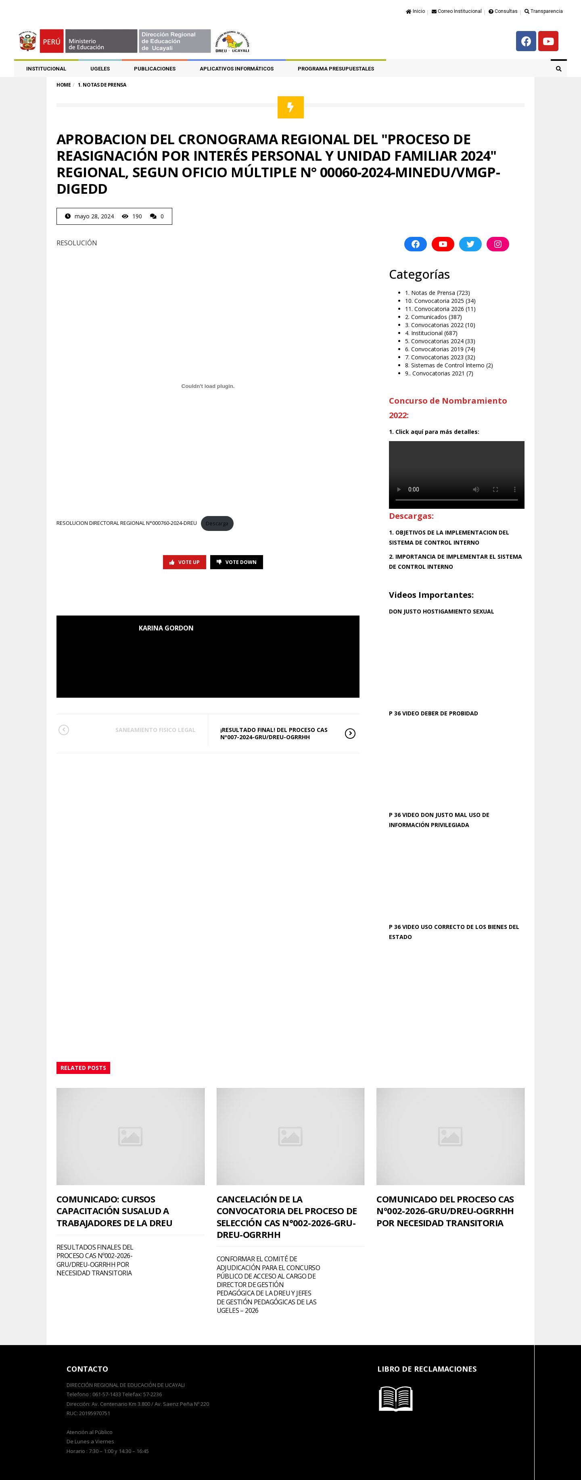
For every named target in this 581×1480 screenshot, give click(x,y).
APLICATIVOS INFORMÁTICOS (237, 69)
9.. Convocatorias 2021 (435, 373)
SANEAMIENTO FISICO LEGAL (138, 730)
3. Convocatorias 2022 (434, 325)
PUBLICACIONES (155, 69)
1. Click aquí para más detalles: (434, 431)
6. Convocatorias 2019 (434, 349)
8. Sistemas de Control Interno (445, 365)
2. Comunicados (426, 317)
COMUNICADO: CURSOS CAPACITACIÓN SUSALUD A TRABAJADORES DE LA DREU (114, 1211)
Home (63, 84)
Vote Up (184, 562)
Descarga (217, 523)
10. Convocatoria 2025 (434, 301)
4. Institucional (424, 333)
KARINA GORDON (166, 628)
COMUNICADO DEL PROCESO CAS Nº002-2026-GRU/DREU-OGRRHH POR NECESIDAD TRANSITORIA (445, 1211)
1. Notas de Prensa (430, 292)
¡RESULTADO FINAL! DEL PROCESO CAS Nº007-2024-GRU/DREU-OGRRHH (277, 733)
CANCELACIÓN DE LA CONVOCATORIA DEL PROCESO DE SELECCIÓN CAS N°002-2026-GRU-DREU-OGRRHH (287, 1216)
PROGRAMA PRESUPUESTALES (336, 69)
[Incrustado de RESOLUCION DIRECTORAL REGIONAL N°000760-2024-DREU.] (207, 386)
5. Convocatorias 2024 (434, 341)
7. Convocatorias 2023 (434, 357)
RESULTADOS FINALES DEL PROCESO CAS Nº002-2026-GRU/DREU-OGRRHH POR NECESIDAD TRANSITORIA (95, 1260)
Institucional (46, 69)
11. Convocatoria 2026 (434, 309)
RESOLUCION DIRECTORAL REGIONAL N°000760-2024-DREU (126, 523)
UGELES (100, 69)
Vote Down (237, 562)
